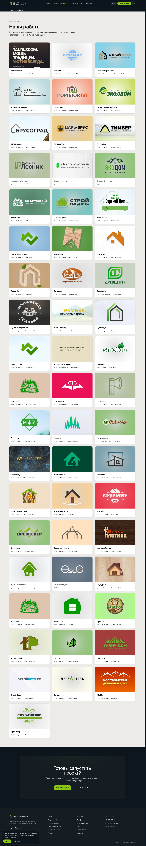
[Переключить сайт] (18, 3)
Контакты (89, 3)
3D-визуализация (82, 823)
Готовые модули (53, 823)
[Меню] (134, 3)
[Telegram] (11, 828)
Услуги (56, 3)
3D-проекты (74, 3)
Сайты (48, 3)
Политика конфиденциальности (125, 842)
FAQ (82, 3)
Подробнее (16, 841)
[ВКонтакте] (20, 828)
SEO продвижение (54, 830)
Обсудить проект (124, 3)
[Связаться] (113, 3)
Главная (11, 10)
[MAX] (16, 828)
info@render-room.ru (112, 823)
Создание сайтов (53, 820)
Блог (78, 826)
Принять (7, 841)
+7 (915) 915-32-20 (81, 788)
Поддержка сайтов (54, 826)
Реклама (50, 833)
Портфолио (64, 3)
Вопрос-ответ (81, 830)
